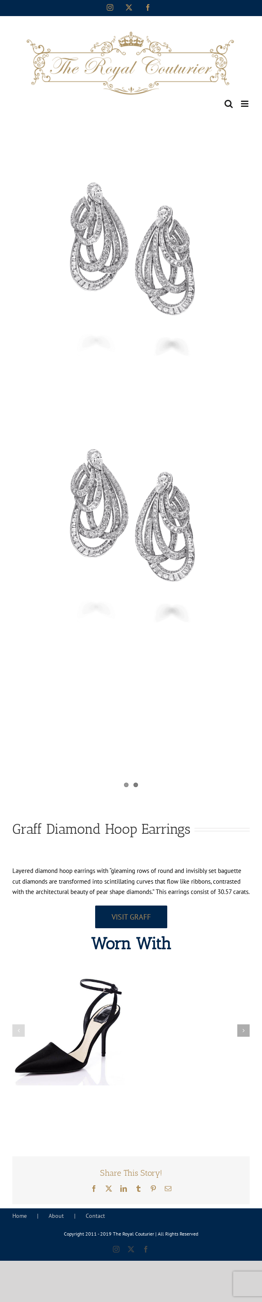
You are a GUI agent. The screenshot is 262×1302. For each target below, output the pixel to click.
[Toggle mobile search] (229, 103)
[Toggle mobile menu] (245, 103)
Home (19, 1215)
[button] (18, 1030)
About (56, 1215)
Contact (95, 1215)
